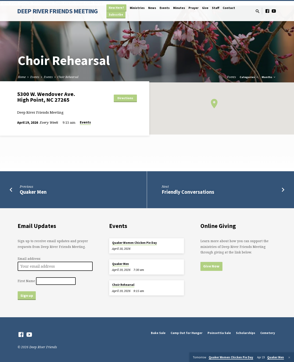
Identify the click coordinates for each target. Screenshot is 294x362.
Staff (215, 8)
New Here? (116, 8)
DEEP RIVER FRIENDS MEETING (57, 11)
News (152, 8)
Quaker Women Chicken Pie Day (134, 243)
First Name (26, 281)
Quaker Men (33, 192)
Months (269, 77)
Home (22, 77)
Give (205, 8)
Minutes (179, 8)
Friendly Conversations (188, 192)
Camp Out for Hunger (186, 333)
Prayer (194, 8)
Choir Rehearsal (67, 77)
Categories (249, 77)
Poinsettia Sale (219, 333)
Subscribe (116, 15)
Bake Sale (158, 333)
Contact (229, 8)
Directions (125, 98)
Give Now (211, 266)
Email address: (29, 258)
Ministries (137, 8)
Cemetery (267, 333)
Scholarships (245, 333)
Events (165, 8)
